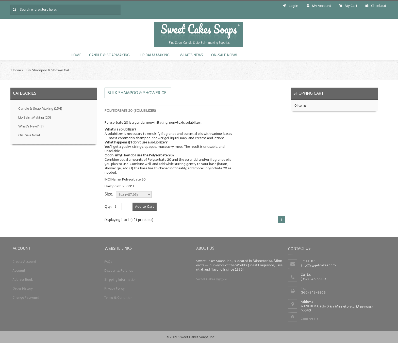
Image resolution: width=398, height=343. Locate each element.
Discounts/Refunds (119, 270)
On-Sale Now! (224, 55)
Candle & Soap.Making (109, 55)
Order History (23, 288)
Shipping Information (120, 279)
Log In (290, 6)
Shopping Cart (308, 93)
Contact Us (309, 318)
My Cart (348, 6)
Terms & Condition (118, 297)
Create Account (24, 261)
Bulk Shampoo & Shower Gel (47, 70)
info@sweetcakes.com (318, 265)
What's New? (192, 55)
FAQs (108, 261)
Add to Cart (144, 206)
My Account (319, 6)
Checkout (375, 6)
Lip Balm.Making (155, 55)
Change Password (26, 297)
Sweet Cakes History (212, 279)
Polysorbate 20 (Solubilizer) (130, 110)
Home (76, 55)
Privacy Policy (115, 288)
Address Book (23, 279)
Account (19, 270)
